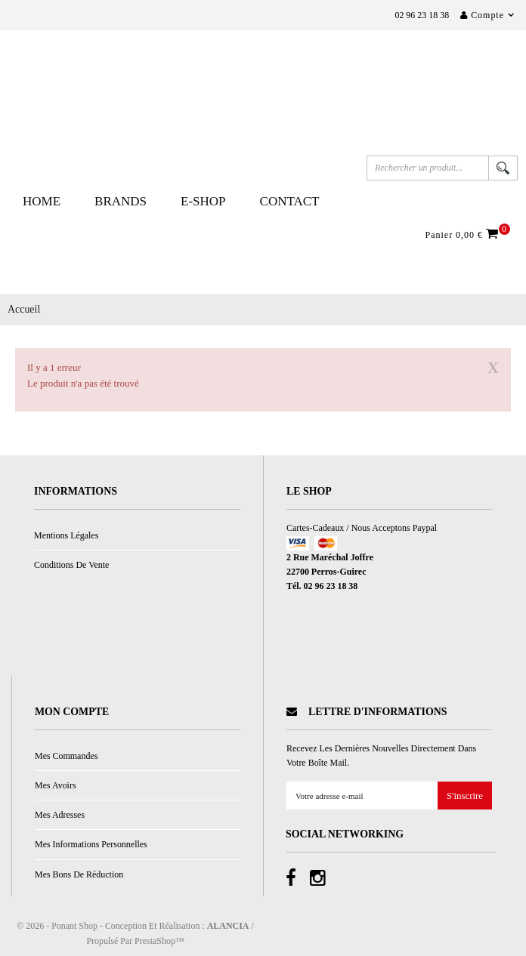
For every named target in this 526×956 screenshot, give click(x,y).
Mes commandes (66, 756)
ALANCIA (228, 926)
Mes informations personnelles (91, 844)
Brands (120, 201)
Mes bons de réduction (79, 874)
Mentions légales (66, 535)
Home (41, 201)
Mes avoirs (55, 785)
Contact (290, 201)
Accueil (24, 309)
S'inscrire (465, 796)
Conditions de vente (71, 565)
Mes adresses (60, 815)
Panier (464, 234)
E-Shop (203, 201)
